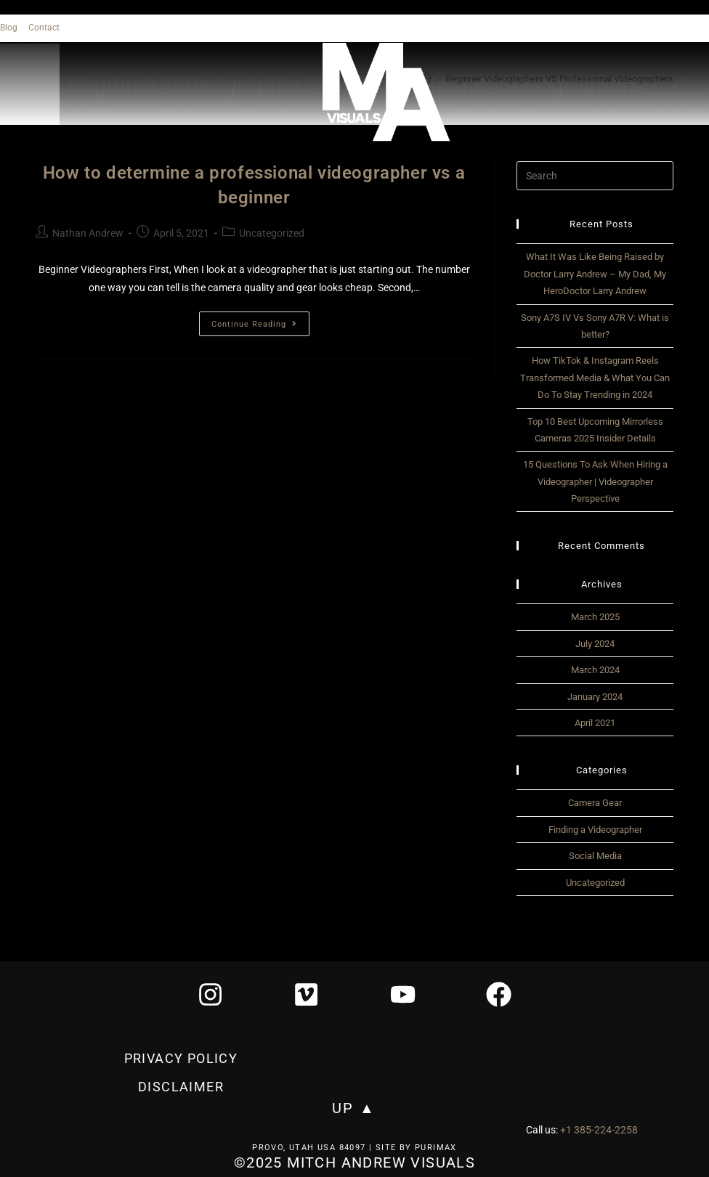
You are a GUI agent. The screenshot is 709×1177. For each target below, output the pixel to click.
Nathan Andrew (87, 233)
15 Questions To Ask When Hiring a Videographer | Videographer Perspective (595, 481)
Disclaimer (181, 1087)
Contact (44, 28)
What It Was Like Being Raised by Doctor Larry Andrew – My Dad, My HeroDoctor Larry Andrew (595, 273)
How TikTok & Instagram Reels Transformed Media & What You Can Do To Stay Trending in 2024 (595, 377)
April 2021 (595, 722)
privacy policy (181, 1059)
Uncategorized (271, 233)
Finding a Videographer (595, 829)
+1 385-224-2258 (599, 1130)
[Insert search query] (594, 175)
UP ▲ (354, 1108)
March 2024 (595, 669)
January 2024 (595, 696)
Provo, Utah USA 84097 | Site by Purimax (354, 1147)
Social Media (595, 855)
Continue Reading (260, 320)
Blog (8, 28)
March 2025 (595, 616)
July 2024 (595, 643)
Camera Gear (595, 802)
